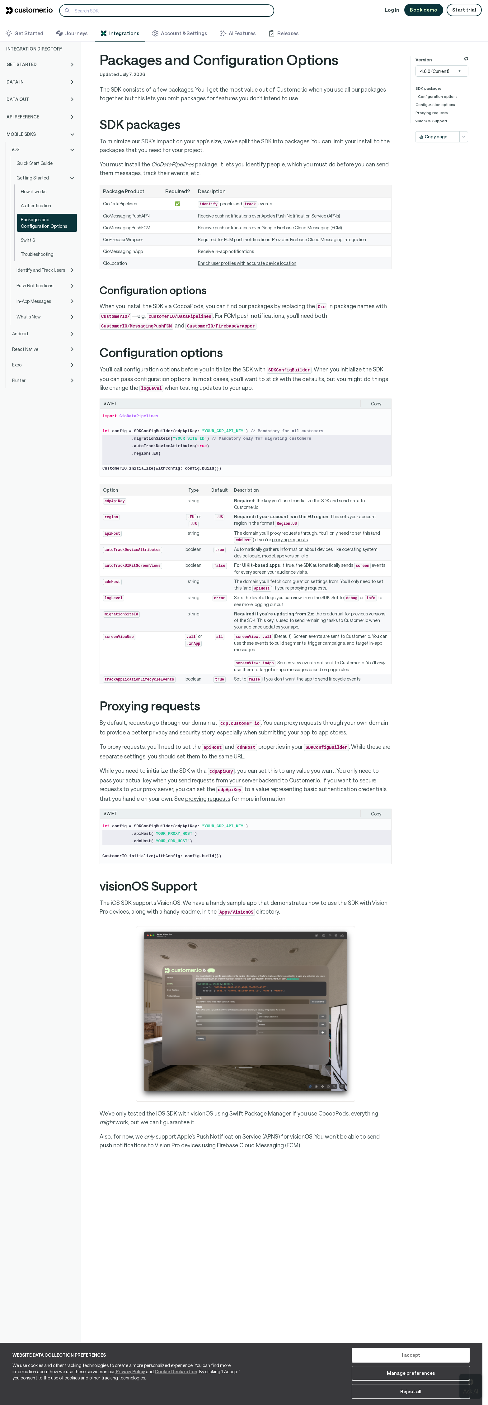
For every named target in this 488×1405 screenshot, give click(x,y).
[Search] (166, 10)
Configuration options (438, 96)
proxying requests (290, 539)
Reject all (445, 1369)
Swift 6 (28, 240)
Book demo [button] (424, 9)
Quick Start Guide (34, 163)
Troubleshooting (37, 254)
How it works (33, 191)
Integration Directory (34, 48)
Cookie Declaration (176, 1386)
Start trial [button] (464, 9)
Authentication (36, 205)
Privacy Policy (130, 1386)
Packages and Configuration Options (44, 223)
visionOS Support (431, 120)
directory (248, 911)
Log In (392, 10)
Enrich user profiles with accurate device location (247, 263)
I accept (344, 1369)
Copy (376, 403)
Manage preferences (396, 1369)
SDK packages (428, 88)
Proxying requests (431, 112)
